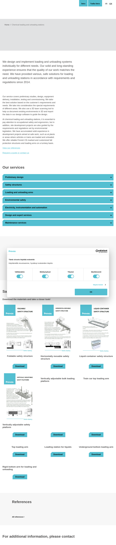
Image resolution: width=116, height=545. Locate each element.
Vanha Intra (95, 4)
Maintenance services (15, 223)
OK (91, 292)
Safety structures (13, 185)
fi (106, 4)
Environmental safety (15, 200)
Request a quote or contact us (15, 153)
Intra (83, 4)
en (111, 4)
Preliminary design (14, 177)
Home (7, 25)
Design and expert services (18, 215)
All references (17, 517)
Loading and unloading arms (19, 192)
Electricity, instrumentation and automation (26, 207)
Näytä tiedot (98, 285)
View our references (11, 148)
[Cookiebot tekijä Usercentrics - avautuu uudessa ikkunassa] (97, 251)
